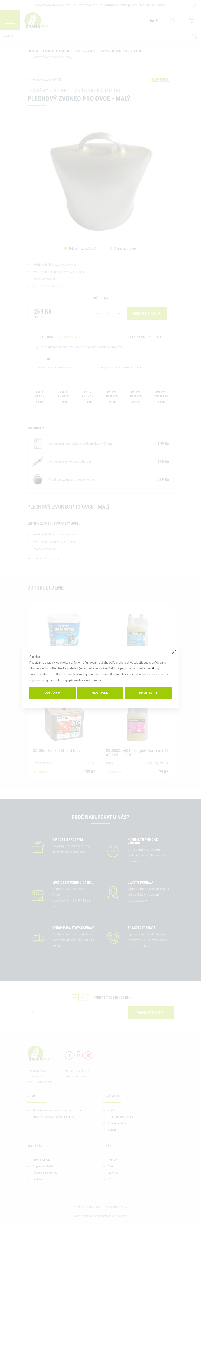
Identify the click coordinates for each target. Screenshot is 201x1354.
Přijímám (52, 693)
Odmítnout (148, 693)
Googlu (156, 668)
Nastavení (100, 693)
